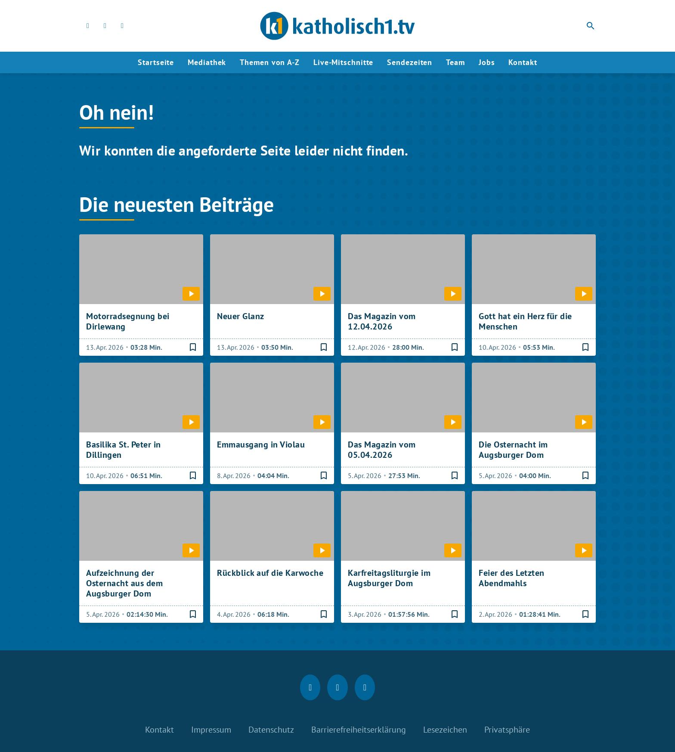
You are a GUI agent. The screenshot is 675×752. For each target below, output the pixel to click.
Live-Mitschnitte (343, 62)
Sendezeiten (409, 62)
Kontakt (522, 62)
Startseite (156, 62)
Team (455, 62)
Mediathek (207, 62)
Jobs (487, 62)
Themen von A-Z (270, 62)
